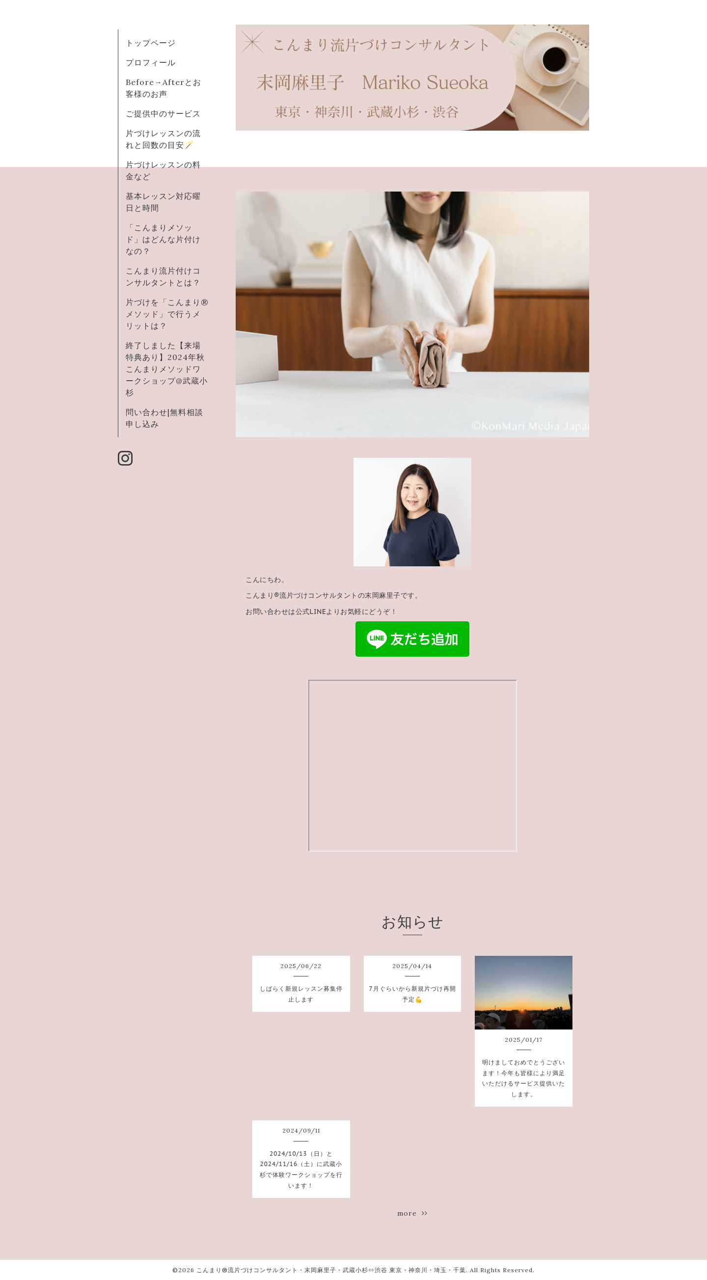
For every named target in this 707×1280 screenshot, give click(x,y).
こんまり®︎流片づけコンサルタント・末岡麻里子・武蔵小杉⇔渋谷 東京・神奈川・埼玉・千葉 (331, 1270)
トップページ (151, 43)
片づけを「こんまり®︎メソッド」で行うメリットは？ (167, 314)
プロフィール (151, 62)
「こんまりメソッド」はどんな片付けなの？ (163, 239)
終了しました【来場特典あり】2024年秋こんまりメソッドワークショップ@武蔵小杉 (167, 368)
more (412, 1213)
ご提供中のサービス (163, 113)
